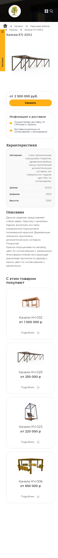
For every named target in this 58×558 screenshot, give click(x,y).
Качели (13, 29)
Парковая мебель (40, 26)
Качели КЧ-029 (30, 368)
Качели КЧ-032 (30, 314)
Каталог (18, 26)
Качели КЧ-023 (30, 423)
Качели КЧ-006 (30, 478)
